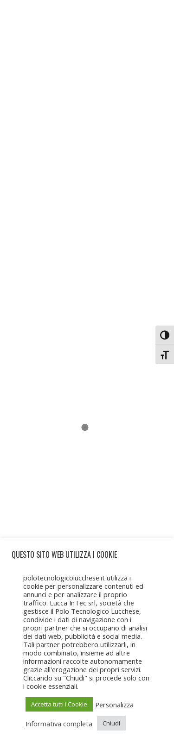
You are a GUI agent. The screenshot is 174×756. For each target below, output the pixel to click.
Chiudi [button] (111, 723)
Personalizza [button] (114, 704)
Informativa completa (59, 723)
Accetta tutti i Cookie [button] (59, 704)
